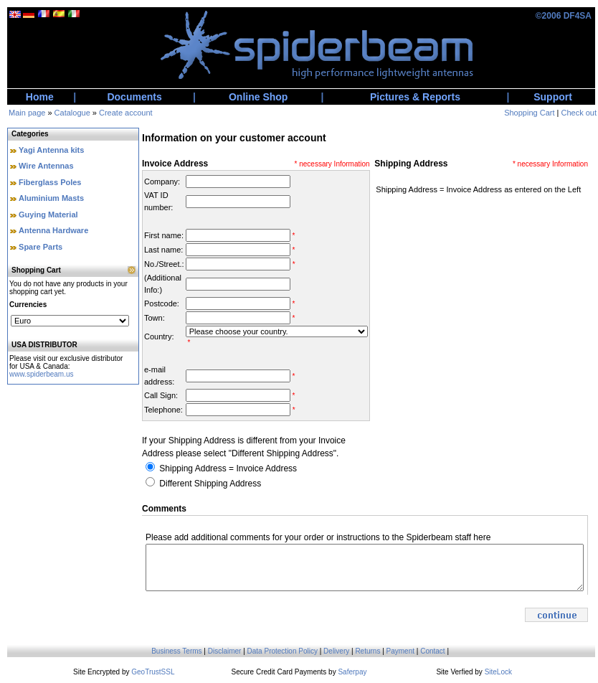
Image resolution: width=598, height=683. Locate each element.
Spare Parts (40, 246)
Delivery (336, 651)
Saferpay (352, 672)
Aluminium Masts (51, 198)
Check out (579, 112)
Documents (134, 97)
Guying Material (48, 214)
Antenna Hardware (53, 230)
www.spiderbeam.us (41, 374)
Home (40, 97)
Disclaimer (225, 651)
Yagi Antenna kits (51, 150)
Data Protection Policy (282, 651)
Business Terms (176, 651)
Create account (126, 112)
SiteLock (498, 672)
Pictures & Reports (415, 97)
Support (552, 97)
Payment (400, 651)
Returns (367, 651)
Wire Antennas (46, 165)
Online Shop (258, 97)
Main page (27, 112)
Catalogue (72, 112)
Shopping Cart (529, 112)
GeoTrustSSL (152, 672)
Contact (432, 651)
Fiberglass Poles (50, 182)
